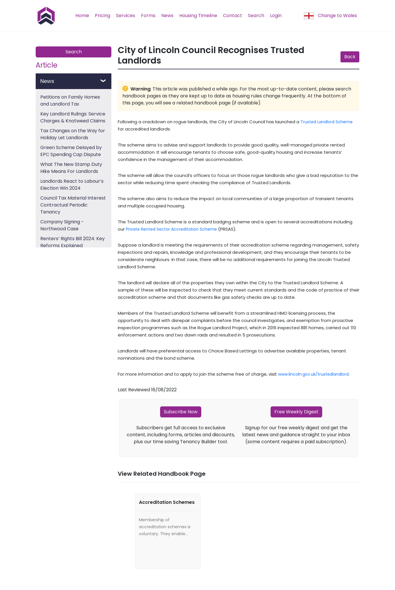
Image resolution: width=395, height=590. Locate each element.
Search (256, 15)
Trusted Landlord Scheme (326, 122)
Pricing (102, 15)
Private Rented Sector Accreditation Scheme (171, 229)
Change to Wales (330, 15)
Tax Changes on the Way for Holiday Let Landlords (72, 134)
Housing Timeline (198, 15)
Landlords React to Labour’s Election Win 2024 (72, 184)
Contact (232, 15)
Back (350, 56)
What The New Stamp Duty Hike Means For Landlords (71, 168)
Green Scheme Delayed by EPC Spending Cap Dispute (71, 151)
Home (82, 15)
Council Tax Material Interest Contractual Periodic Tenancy (73, 205)
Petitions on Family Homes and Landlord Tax (70, 100)
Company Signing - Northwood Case (62, 225)
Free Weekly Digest (296, 411)
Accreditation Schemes (167, 502)
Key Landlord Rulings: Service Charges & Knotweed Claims (72, 117)
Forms (148, 15)
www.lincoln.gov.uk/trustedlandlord (313, 374)
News (167, 15)
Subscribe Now (180, 411)
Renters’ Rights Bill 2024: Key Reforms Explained (72, 242)
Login (276, 15)
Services (125, 15)
